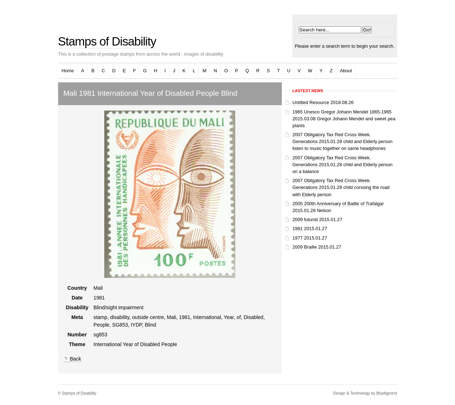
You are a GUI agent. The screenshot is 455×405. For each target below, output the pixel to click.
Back (72, 359)
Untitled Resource (311, 102)
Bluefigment (386, 393)
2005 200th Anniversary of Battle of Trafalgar (338, 203)
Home (68, 70)
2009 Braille (305, 247)
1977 (298, 238)
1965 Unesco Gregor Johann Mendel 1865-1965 (342, 112)
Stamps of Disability (107, 41)
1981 (298, 228)
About (346, 70)
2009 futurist (305, 219)
